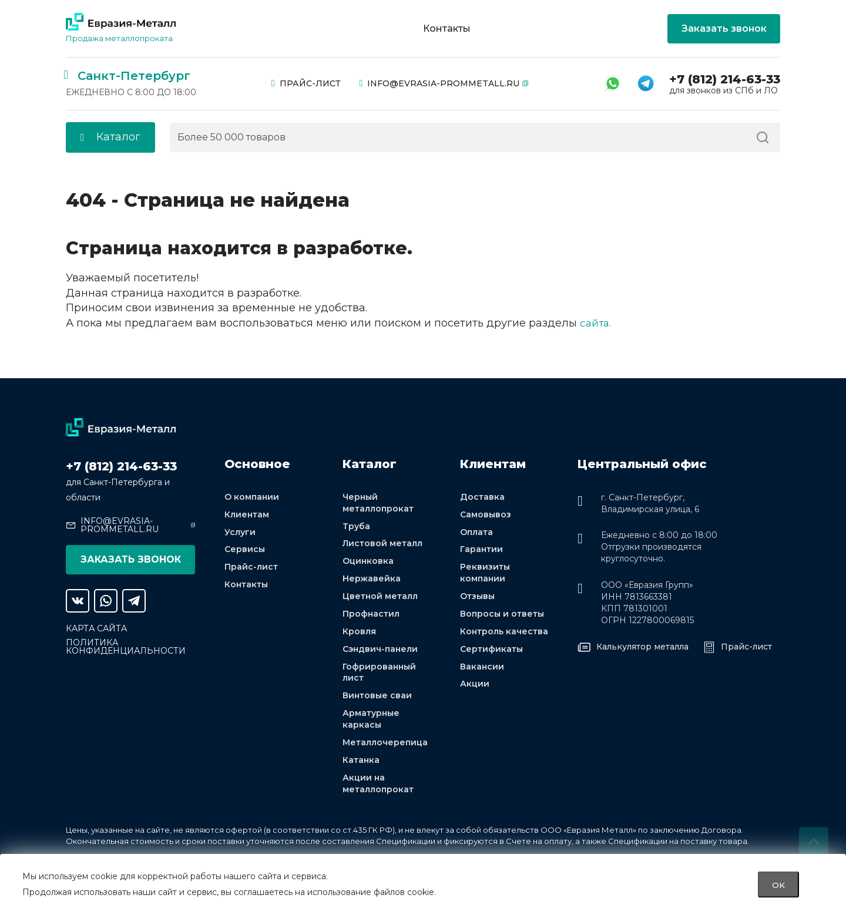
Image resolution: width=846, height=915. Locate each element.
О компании (251, 497)
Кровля (359, 633)
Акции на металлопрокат (378, 786)
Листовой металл (382, 544)
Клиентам (246, 515)
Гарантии (481, 550)
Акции (474, 686)
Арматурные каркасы (371, 722)
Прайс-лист (306, 83)
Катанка (361, 763)
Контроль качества (504, 633)
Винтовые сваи (377, 698)
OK (778, 884)
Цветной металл (380, 598)
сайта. (596, 323)
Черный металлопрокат (378, 503)
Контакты (447, 28)
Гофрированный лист (379, 674)
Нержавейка (372, 580)
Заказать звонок (724, 28)
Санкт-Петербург (134, 76)
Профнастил (371, 615)
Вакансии (482, 668)
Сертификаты (491, 650)
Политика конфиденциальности (126, 646)
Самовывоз (485, 515)
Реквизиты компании (485, 574)
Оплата (476, 532)
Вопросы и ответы (502, 615)
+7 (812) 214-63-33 (724, 79)
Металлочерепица (385, 745)
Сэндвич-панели (380, 650)
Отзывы (477, 598)
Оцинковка (368, 562)
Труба (356, 527)
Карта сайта (96, 628)
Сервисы (244, 550)
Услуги (240, 532)
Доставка (482, 497)
